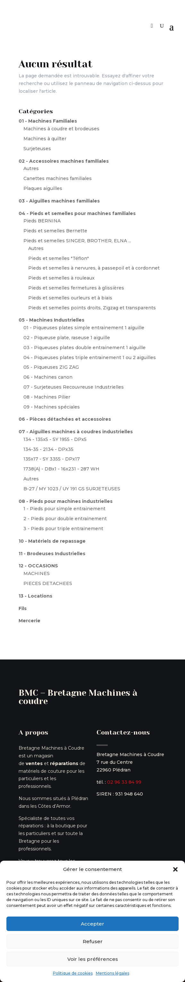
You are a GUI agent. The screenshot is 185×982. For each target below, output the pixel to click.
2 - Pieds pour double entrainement (65, 518)
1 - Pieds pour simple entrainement (64, 509)
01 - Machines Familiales (48, 121)
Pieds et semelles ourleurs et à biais (70, 298)
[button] (175, 869)
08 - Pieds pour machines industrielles (66, 501)
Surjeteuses (37, 148)
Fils (23, 608)
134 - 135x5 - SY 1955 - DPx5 (55, 439)
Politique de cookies (73, 973)
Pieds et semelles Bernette (55, 231)
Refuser (93, 941)
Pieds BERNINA (42, 221)
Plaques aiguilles (42, 188)
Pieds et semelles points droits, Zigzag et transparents (92, 308)
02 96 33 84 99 (124, 782)
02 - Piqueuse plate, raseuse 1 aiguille (66, 337)
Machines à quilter (44, 139)
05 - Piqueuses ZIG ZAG (51, 367)
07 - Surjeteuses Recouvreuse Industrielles (73, 387)
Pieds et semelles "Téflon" (58, 258)
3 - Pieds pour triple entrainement (63, 528)
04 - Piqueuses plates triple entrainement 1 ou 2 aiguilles (89, 357)
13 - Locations (35, 596)
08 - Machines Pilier (46, 397)
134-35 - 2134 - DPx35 (48, 449)
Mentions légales (112, 973)
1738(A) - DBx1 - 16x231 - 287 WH (61, 469)
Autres (31, 168)
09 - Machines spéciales (51, 407)
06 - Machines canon (47, 377)
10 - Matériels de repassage (52, 541)
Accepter (92, 924)
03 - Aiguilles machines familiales (59, 201)
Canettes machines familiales (57, 178)
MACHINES (36, 573)
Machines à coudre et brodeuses (61, 129)
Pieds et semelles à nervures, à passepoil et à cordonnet (94, 268)
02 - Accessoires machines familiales (64, 161)
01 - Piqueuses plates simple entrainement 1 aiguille (83, 328)
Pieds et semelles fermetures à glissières (76, 288)
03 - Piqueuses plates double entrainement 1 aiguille (84, 347)
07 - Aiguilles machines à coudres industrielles (76, 432)
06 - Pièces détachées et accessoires (65, 419)
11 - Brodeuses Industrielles (52, 553)
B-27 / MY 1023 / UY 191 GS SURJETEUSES (71, 489)
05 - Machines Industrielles (51, 320)
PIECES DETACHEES (47, 583)
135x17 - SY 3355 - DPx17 (51, 459)
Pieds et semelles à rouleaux (61, 278)
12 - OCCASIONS (38, 566)
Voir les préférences (92, 959)
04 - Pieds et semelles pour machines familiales (77, 213)
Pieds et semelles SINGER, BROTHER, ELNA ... (77, 241)
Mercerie (29, 621)
